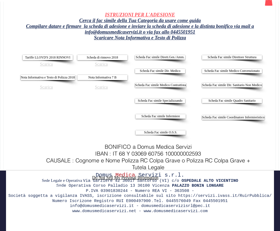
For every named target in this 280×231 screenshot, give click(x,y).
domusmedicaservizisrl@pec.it (175, 206)
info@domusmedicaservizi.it (113, 32)
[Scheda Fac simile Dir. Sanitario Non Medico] (232, 85)
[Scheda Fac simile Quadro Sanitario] (232, 101)
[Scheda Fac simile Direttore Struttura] (232, 57)
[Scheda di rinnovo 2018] (102, 57)
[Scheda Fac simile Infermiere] (161, 116)
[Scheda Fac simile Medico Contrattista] (160, 85)
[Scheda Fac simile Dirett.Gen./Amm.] (160, 57)
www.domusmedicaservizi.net (104, 211)
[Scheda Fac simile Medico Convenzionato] (232, 71)
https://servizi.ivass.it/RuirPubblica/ (225, 196)
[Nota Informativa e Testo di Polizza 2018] (48, 77)
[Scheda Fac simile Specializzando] (160, 101)
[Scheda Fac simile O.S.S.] (161, 132)
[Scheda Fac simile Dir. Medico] (160, 71)
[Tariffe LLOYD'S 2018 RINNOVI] (48, 57)
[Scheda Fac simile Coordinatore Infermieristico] (233, 117)
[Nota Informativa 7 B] (102, 77)
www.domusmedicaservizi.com (176, 211)
